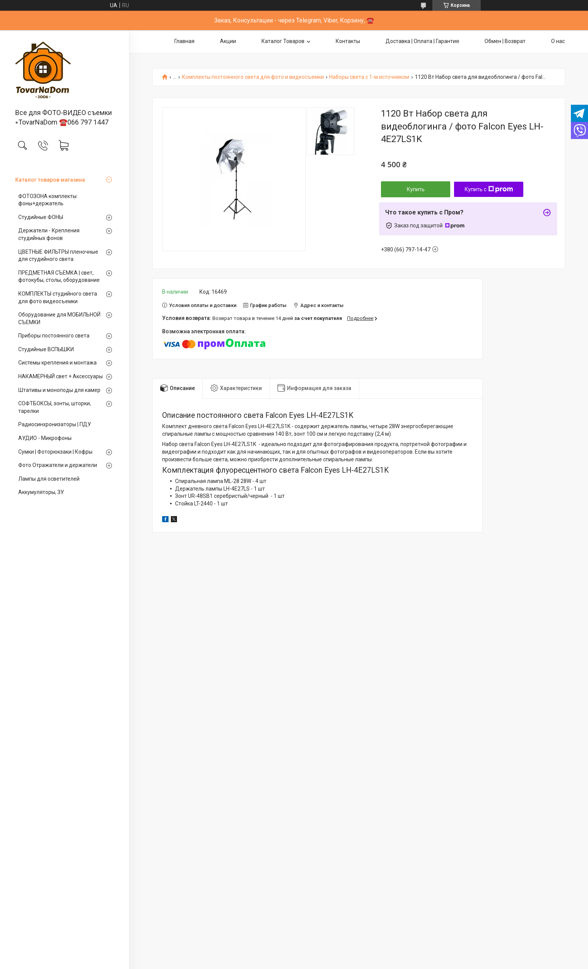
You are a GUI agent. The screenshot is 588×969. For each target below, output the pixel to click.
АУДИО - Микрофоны (45, 438)
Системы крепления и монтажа (57, 363)
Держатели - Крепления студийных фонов (49, 234)
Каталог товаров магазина (50, 180)
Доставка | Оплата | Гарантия (422, 41)
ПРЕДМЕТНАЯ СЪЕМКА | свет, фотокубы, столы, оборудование (59, 276)
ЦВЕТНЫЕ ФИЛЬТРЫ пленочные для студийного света (58, 255)
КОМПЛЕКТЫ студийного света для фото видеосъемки (57, 297)
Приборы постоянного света (53, 336)
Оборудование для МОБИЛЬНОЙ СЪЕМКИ (59, 318)
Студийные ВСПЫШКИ (46, 349)
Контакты (348, 41)
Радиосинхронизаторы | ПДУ (54, 424)
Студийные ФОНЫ (40, 217)
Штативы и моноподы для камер (59, 390)
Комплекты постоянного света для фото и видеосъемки (253, 77)
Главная (184, 41)
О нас (558, 41)
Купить (416, 189)
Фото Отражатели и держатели (57, 465)
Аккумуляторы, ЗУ (41, 492)
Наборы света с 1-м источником (369, 77)
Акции (228, 41)
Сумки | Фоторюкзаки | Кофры (55, 452)
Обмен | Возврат (505, 41)
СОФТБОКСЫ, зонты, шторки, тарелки (54, 407)
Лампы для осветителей (49, 479)
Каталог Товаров (282, 41)
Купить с (489, 189)
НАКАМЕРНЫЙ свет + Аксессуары (60, 376)
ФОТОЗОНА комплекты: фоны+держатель (48, 200)
